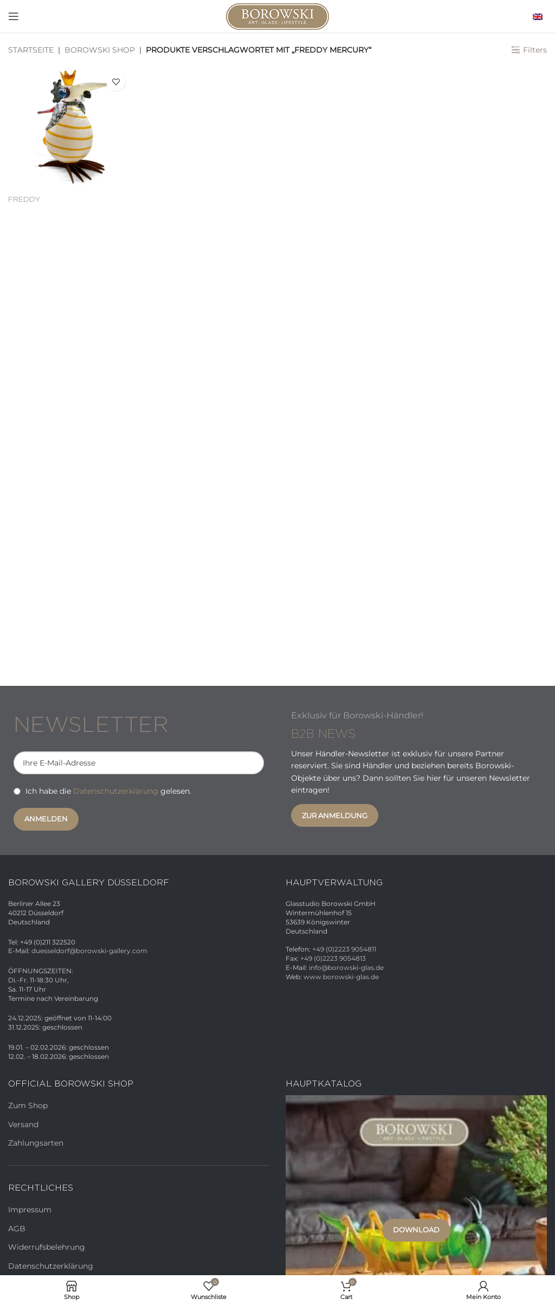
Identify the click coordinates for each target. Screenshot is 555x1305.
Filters (535, 50)
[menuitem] (535, 16)
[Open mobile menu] (13, 16)
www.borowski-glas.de (341, 977)
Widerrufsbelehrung (46, 1247)
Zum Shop (28, 1105)
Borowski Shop (99, 50)
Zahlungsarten (35, 1143)
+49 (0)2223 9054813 (333, 958)
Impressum (29, 1209)
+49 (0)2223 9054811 (344, 949)
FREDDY (24, 199)
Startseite (31, 50)
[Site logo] (277, 16)
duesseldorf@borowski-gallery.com (89, 951)
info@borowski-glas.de (346, 967)
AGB (16, 1228)
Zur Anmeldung (334, 815)
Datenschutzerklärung (115, 791)
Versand (23, 1124)
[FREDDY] (69, 128)
